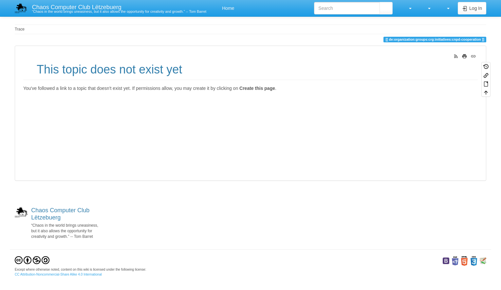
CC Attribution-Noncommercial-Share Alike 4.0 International (58, 274)
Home (227, 8)
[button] (407, 8)
